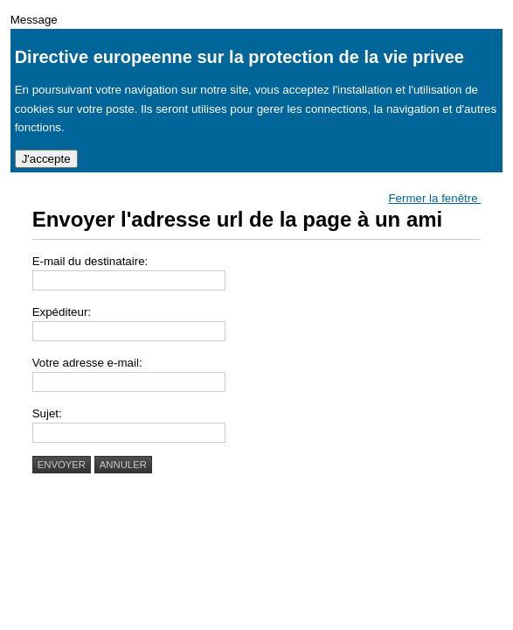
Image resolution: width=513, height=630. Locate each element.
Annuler (123, 464)
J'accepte (46, 158)
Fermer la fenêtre (434, 198)
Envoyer (62, 464)
